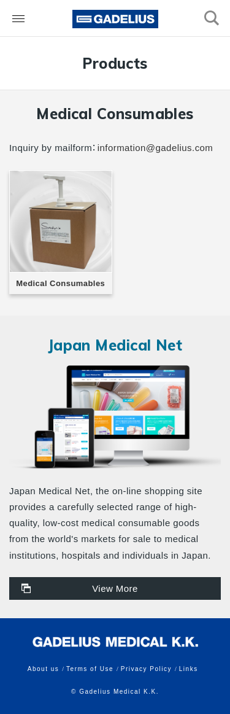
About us (43, 668)
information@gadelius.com (155, 147)
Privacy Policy (146, 668)
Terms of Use (89, 668)
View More (115, 588)
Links (188, 668)
